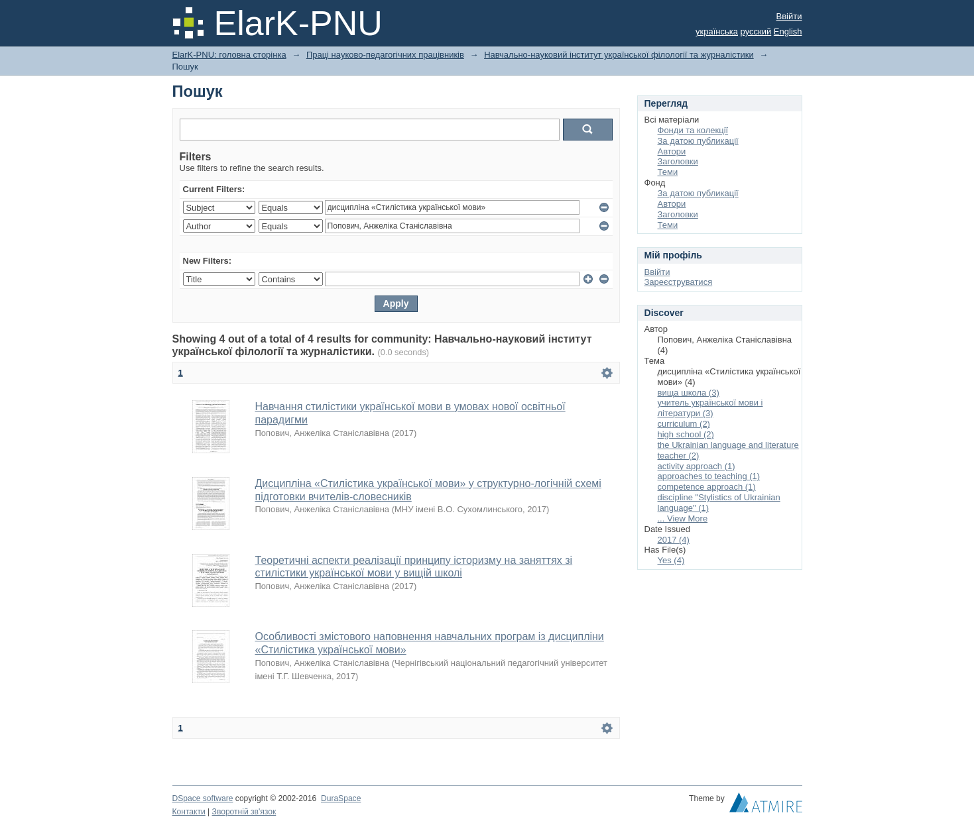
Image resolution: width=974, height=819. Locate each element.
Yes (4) (671, 560)
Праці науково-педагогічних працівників (385, 55)
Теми (668, 172)
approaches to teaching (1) (709, 476)
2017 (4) (674, 540)
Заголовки (678, 161)
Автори (672, 151)
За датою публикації (698, 141)
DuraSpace (341, 798)
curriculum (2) (684, 424)
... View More (683, 518)
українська (717, 31)
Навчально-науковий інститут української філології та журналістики (619, 55)
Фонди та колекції (693, 130)
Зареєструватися (678, 282)
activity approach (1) (696, 466)
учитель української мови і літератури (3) (710, 408)
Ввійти (789, 16)
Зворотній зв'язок (244, 811)
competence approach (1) (707, 487)
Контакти (189, 811)
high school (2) (686, 434)
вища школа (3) (688, 393)
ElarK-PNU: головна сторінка (229, 55)
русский (756, 31)
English (788, 31)
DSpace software (202, 798)
